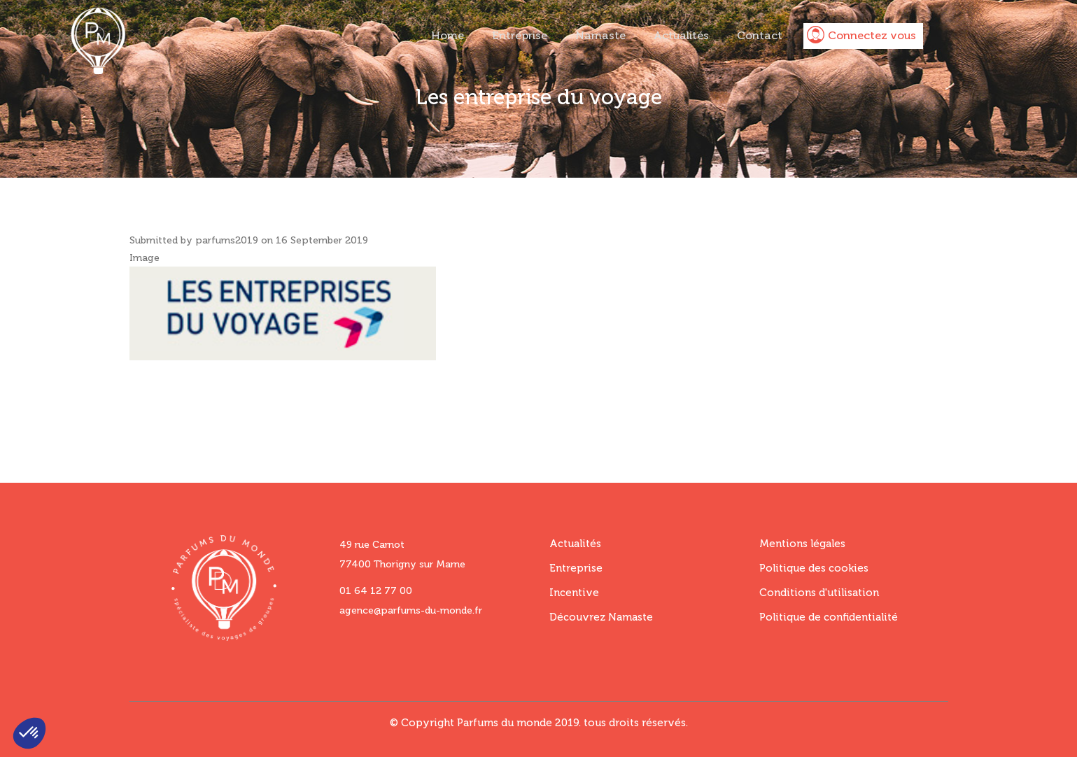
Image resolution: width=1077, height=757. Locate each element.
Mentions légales (802, 543)
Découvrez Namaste (601, 617)
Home (447, 35)
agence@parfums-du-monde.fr (410, 610)
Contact (759, 35)
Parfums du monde (504, 722)
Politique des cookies (813, 568)
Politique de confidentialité (828, 617)
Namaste (600, 35)
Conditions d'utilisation (819, 592)
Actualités (681, 35)
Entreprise (519, 35)
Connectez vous (872, 35)
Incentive (574, 592)
